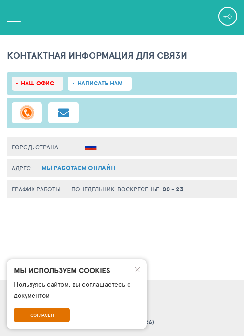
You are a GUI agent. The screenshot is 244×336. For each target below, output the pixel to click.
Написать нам (99, 83)
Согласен (42, 315)
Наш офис (37, 83)
